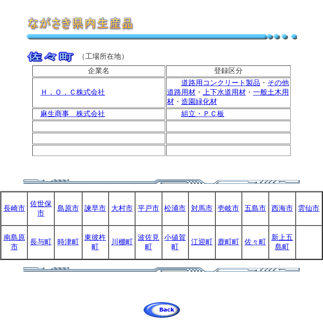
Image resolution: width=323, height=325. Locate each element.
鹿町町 (228, 242)
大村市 (122, 208)
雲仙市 (308, 208)
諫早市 (95, 208)
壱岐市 (228, 208)
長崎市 (14, 208)
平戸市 (148, 208)
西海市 (282, 208)
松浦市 (175, 208)
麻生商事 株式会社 (72, 113)
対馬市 (202, 208)
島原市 (68, 208)
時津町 (68, 242)
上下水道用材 (224, 92)
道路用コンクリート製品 (220, 83)
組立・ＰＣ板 (202, 113)
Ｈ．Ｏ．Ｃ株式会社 (72, 92)
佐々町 (255, 242)
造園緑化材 (199, 101)
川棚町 (122, 242)
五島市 (255, 208)
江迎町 (202, 242)
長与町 (41, 242)
